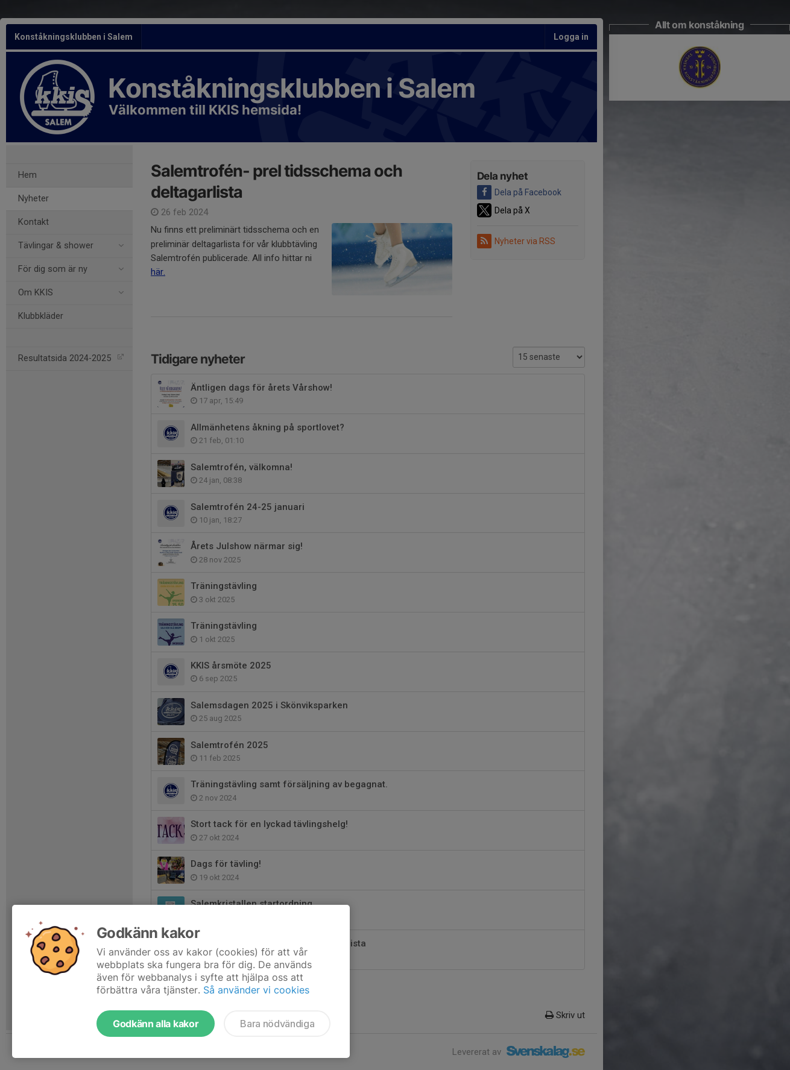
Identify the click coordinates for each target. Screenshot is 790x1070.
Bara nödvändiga (277, 1024)
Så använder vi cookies (256, 990)
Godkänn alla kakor (155, 1024)
